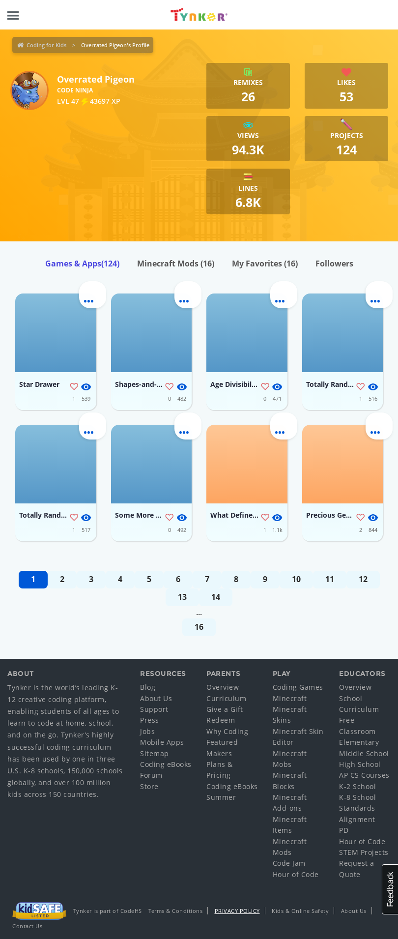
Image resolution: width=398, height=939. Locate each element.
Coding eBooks (166, 764)
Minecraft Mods (175, 263)
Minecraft (290, 698)
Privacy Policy (237, 910)
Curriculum (226, 698)
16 (199, 626)
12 (363, 579)
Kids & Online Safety (300, 910)
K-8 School (357, 797)
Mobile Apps (162, 742)
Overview (222, 687)
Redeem (220, 720)
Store (149, 786)
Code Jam (289, 863)
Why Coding (227, 731)
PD (343, 830)
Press (149, 720)
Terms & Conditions (175, 910)
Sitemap (154, 753)
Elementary (359, 742)
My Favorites (265, 263)
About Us (156, 698)
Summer (221, 797)
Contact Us (27, 926)
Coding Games (298, 687)
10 (296, 579)
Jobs (147, 731)
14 (215, 596)
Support (154, 709)
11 (329, 579)
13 (182, 596)
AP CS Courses (364, 775)
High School (360, 764)
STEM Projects (364, 852)
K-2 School (357, 786)
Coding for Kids (46, 45)
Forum (151, 775)
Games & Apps (82, 263)
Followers (334, 263)
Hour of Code (296, 874)
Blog (147, 687)
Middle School (364, 753)
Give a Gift (224, 709)
